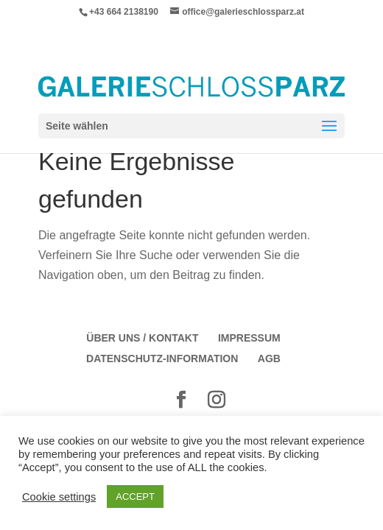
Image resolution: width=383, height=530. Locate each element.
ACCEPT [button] (135, 496)
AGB (269, 358)
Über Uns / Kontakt (142, 338)
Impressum (249, 338)
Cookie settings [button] (59, 497)
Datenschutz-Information (162, 358)
